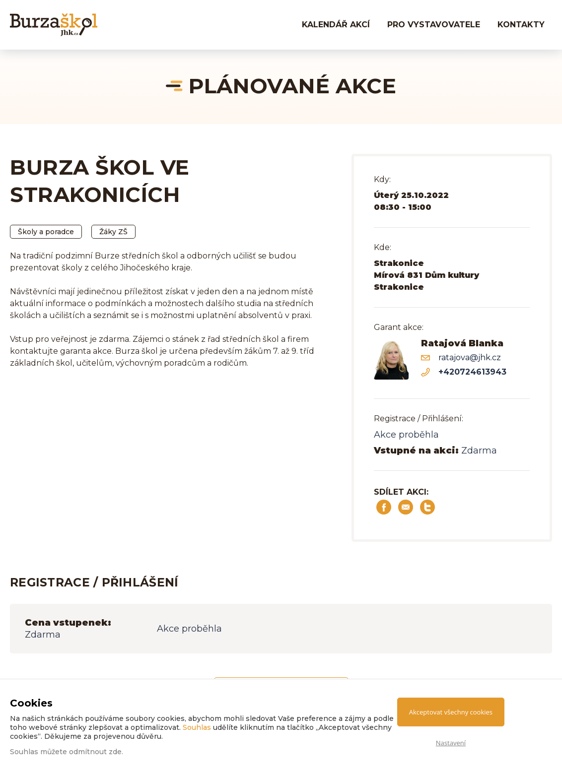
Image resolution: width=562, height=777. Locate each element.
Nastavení (451, 742)
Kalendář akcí (336, 24)
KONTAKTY (521, 24)
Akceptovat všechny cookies (450, 712)
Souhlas (197, 727)
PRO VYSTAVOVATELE (433, 24)
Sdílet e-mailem (405, 507)
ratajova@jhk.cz (469, 357)
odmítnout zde (95, 751)
